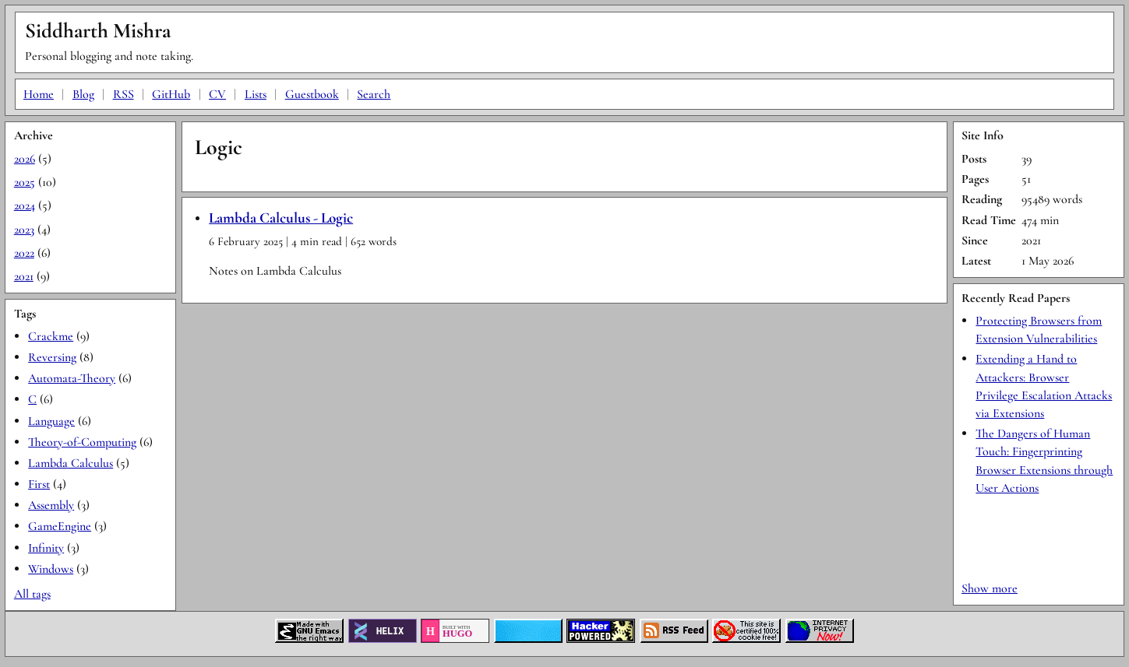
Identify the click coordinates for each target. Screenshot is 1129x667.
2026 (24, 159)
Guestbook (312, 94)
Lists (255, 94)
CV (217, 94)
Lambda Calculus (70, 463)
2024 (24, 205)
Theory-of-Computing (82, 442)
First (39, 484)
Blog (83, 94)
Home (38, 94)
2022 (24, 253)
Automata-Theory (71, 378)
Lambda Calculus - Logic (281, 218)
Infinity (46, 548)
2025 (24, 182)
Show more (989, 588)
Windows (50, 569)
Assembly (51, 505)
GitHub (171, 94)
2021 (24, 276)
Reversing (52, 357)
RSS (123, 94)
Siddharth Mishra (98, 31)
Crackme (50, 336)
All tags (32, 594)
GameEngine (59, 526)
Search (373, 94)
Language (51, 421)
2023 (24, 229)
